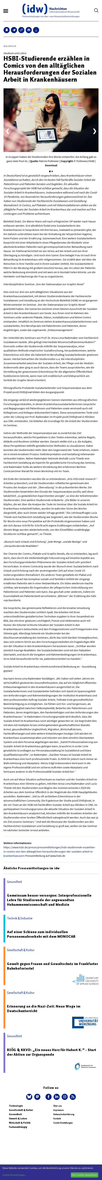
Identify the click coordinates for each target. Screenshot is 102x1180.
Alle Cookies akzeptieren (84, 1174)
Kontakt (57, 1118)
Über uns (57, 1105)
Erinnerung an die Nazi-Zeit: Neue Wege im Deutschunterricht (43, 1009)
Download (51, 165)
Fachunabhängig (18, 1127)
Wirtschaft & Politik (19, 1122)
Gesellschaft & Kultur (21, 1110)
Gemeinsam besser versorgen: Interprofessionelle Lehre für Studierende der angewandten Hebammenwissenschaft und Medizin (49, 900)
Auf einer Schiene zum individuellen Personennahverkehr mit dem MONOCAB (41, 934)
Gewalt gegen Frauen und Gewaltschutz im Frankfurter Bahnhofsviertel (52, 966)
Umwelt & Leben (18, 1118)
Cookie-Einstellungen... (14, 1174)
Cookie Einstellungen (63, 1122)
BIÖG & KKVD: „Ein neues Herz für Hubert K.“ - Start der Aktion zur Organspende (51, 1052)
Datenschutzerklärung (63, 1114)
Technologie (16, 1106)
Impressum (58, 1110)
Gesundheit (15, 1114)
